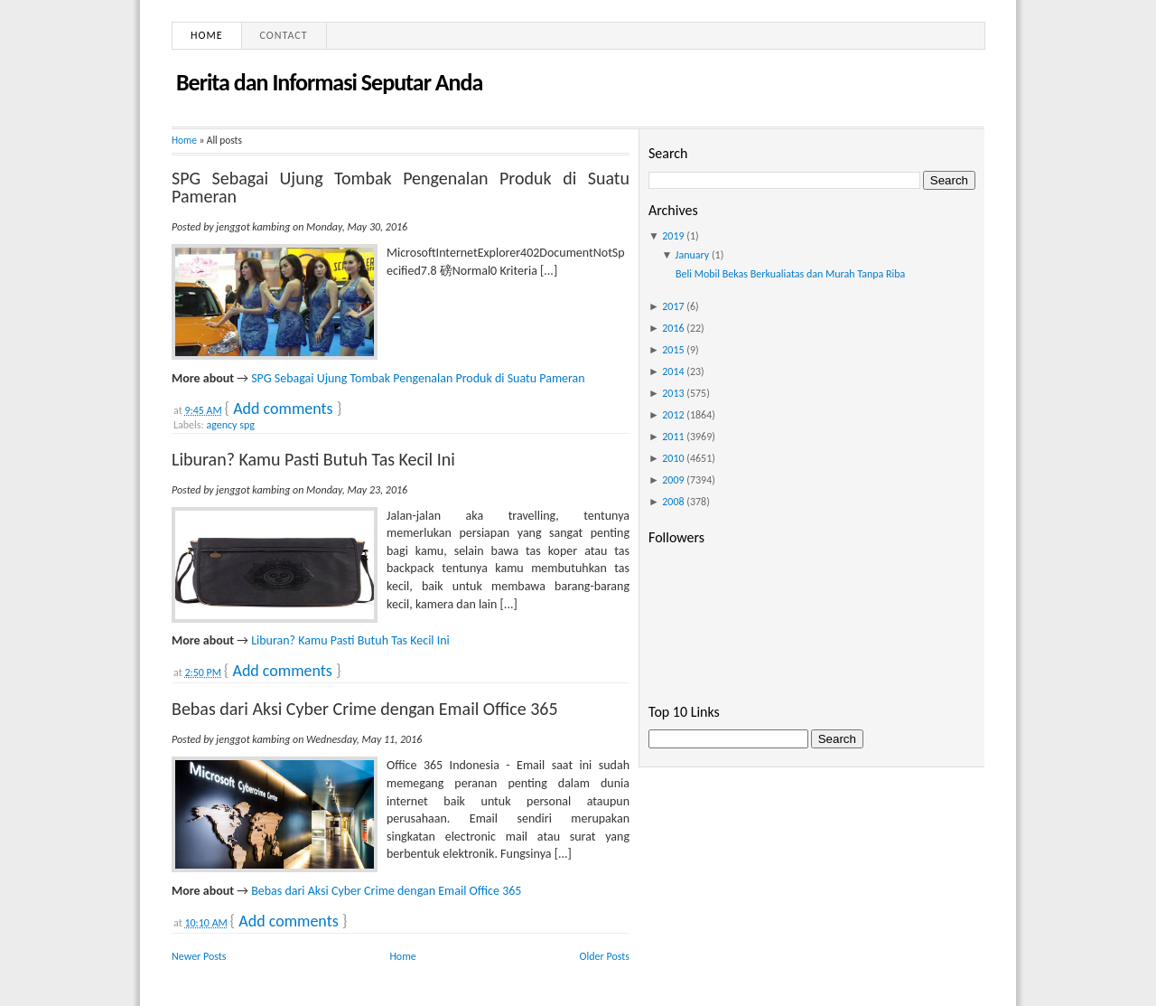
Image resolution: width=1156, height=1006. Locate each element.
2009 (673, 480)
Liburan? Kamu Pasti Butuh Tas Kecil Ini (313, 459)
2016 (673, 328)
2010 (673, 458)
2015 (673, 349)
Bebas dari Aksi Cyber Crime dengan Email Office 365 (365, 709)
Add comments (282, 408)
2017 (673, 306)
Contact (284, 35)
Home (207, 35)
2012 (673, 415)
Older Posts (604, 956)
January (693, 255)
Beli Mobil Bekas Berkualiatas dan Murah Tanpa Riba (790, 274)
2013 (673, 393)
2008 (673, 501)
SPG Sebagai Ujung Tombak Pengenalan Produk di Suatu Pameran (400, 187)
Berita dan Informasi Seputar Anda (329, 82)
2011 (673, 436)
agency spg (230, 424)
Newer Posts (199, 956)
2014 (673, 371)
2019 (673, 236)
